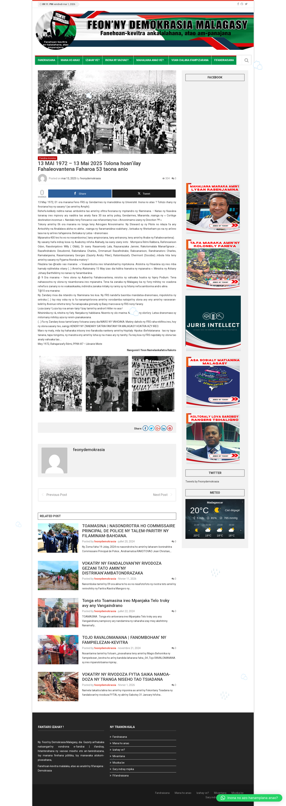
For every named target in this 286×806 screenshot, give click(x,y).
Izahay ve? (93, 60)
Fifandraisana (224, 60)
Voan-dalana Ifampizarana (190, 60)
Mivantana (119, 756)
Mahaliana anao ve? (149, 60)
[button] (249, 798)
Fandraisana (46, 60)
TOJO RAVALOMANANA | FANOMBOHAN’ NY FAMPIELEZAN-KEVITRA (124, 640)
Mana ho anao (70, 60)
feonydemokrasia (90, 178)
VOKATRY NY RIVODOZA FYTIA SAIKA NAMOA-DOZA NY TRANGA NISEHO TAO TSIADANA (126, 677)
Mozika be (119, 762)
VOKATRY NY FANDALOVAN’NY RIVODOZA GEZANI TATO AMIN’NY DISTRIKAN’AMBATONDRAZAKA (121, 568)
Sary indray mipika (123, 769)
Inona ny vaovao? (117, 60)
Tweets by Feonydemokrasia (202, 481)
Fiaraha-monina (47, 158)
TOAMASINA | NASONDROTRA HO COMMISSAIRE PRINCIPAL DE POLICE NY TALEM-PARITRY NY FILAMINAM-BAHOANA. (128, 530)
